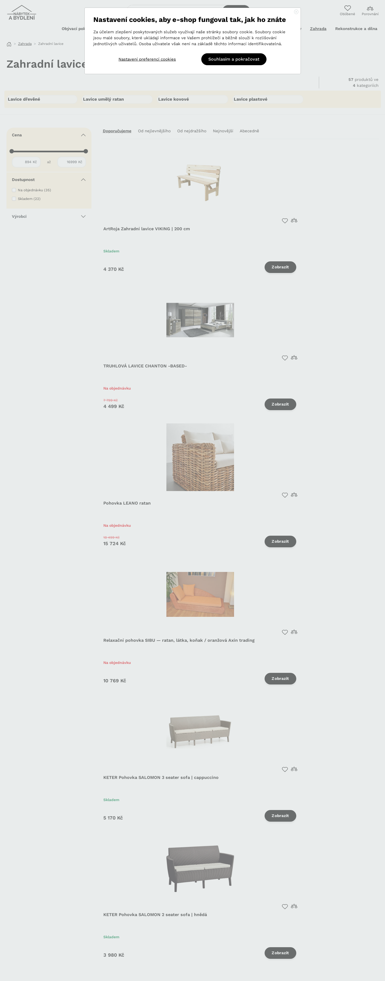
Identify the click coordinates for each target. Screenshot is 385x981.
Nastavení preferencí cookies (147, 59)
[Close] (296, 12)
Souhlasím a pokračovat (233, 59)
